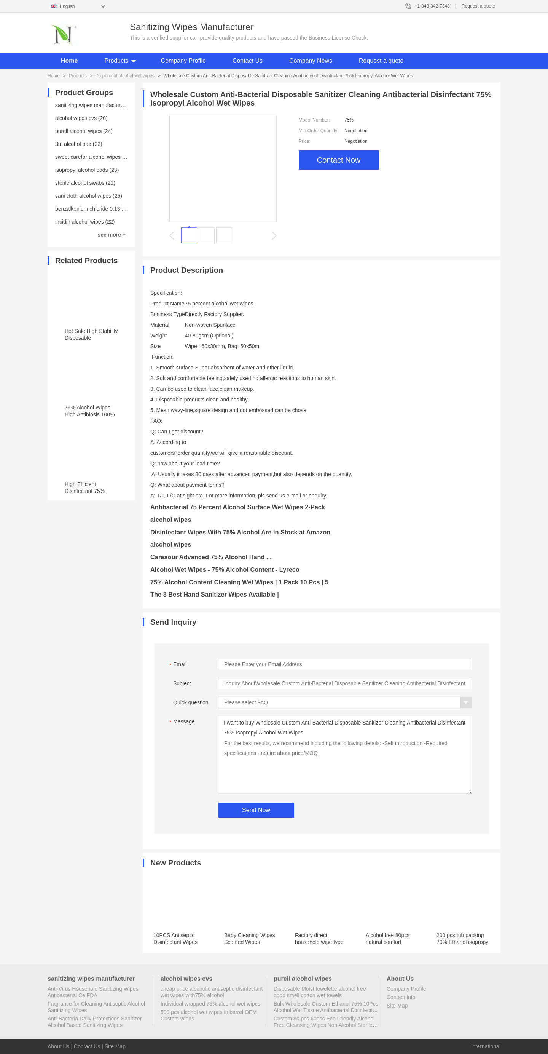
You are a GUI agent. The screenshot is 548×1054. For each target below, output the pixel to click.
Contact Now (339, 160)
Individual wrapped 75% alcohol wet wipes (210, 1004)
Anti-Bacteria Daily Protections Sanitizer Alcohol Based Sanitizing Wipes (95, 1022)
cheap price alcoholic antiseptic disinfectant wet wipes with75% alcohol (212, 992)
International (485, 1046)
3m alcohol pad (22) (78, 144)
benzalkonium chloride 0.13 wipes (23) (100, 209)
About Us (59, 1046)
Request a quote (478, 6)
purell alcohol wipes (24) (84, 131)
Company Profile (183, 61)
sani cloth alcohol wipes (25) (88, 196)
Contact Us (248, 61)
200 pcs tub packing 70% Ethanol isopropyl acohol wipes (462, 942)
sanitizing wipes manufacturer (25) (95, 105)
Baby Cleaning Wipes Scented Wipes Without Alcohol (249, 942)
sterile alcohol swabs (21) (85, 183)
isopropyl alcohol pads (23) (87, 170)
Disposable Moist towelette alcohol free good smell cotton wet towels (320, 992)
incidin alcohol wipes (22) (85, 222)
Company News (310, 61)
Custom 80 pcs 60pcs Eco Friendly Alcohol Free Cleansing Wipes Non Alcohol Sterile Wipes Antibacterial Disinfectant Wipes (324, 1025)
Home (69, 61)
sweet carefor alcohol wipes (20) (93, 157)
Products (116, 61)
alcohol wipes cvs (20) (81, 118)
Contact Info (401, 997)
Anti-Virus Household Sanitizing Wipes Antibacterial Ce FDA (93, 992)
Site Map (397, 1006)
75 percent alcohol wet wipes (125, 75)
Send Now (256, 810)
